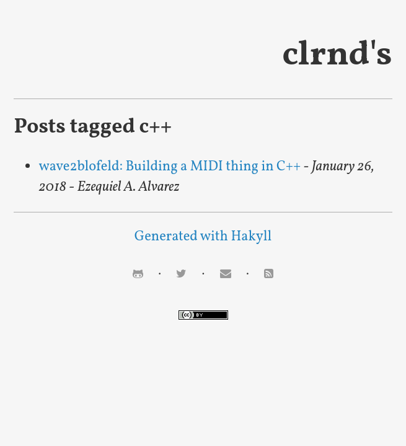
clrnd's (337, 56)
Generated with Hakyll (203, 237)
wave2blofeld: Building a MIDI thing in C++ (169, 167)
